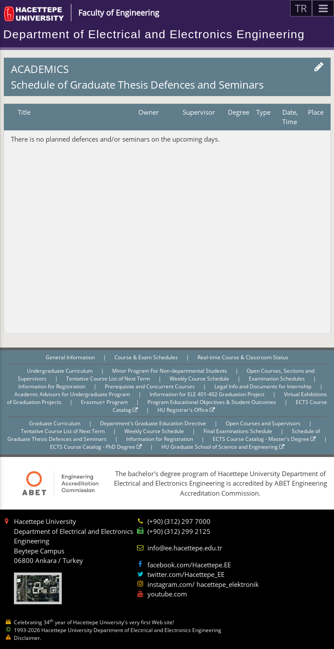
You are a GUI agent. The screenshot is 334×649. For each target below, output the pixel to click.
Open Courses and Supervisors (264, 423)
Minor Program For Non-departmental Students (170, 370)
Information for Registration (52, 386)
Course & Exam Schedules (146, 357)
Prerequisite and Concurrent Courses (150, 386)
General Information (71, 357)
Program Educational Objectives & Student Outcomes (212, 402)
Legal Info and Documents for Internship (263, 386)
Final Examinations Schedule (239, 431)
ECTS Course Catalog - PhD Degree (96, 446)
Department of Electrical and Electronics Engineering (154, 34)
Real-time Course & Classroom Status (242, 357)
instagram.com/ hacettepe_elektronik (203, 584)
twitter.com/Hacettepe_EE (185, 574)
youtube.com (167, 593)
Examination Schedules (277, 378)
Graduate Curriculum (55, 423)
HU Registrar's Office (186, 410)
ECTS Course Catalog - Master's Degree (264, 439)
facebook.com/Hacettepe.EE (189, 564)
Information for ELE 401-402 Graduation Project (208, 394)
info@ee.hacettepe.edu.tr (184, 547)
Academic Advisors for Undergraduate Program (72, 394)
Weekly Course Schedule (200, 378)
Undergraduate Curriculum (60, 370)
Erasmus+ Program (105, 402)
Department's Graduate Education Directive (153, 423)
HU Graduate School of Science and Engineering (222, 446)
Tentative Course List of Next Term (108, 378)
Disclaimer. (27, 638)
